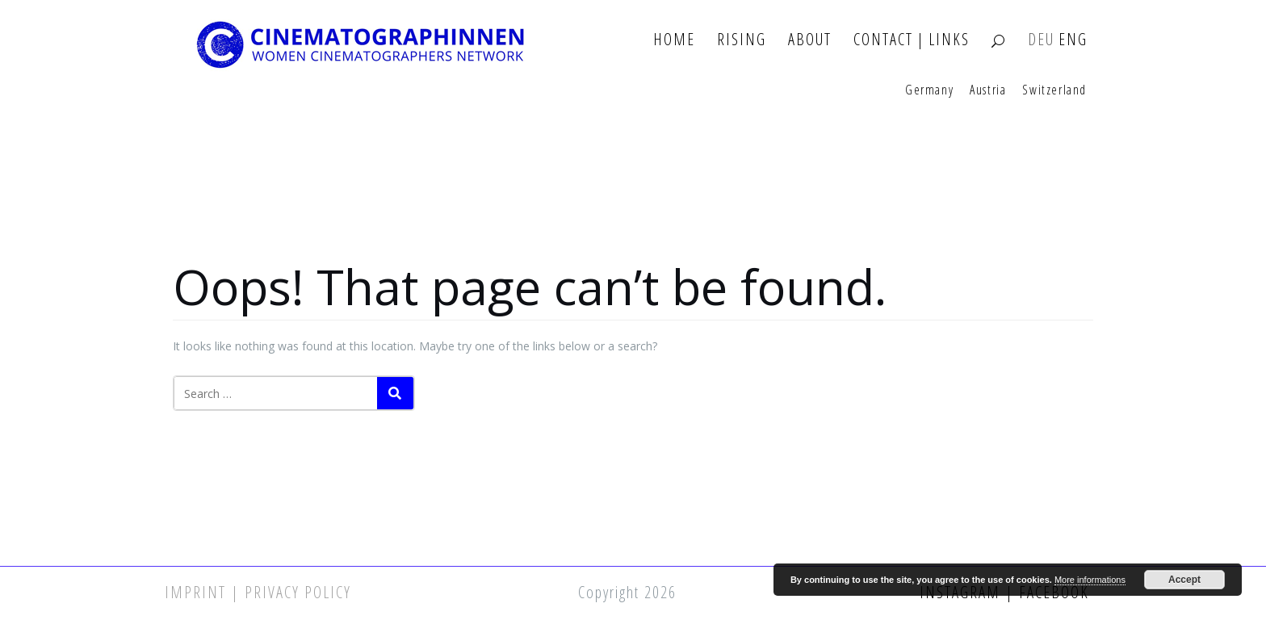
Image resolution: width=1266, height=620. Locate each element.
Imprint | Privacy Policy (258, 592)
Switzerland (1054, 90)
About (810, 40)
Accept (1184, 579)
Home (674, 40)
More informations (1090, 579)
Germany (929, 90)
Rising (741, 40)
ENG (1073, 40)
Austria (988, 90)
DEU (1041, 40)
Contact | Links (911, 40)
